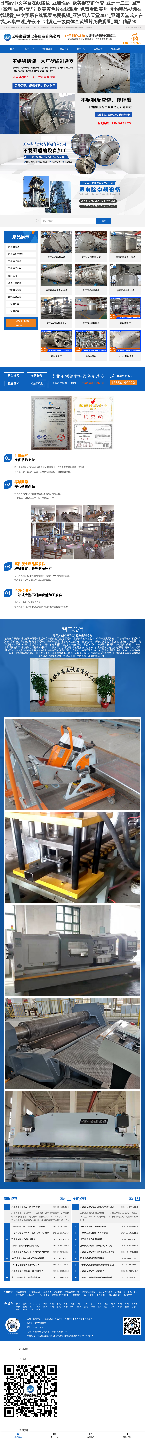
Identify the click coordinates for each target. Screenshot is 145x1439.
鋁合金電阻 (101, 1295)
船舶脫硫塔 (125, 323)
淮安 (18, 1307)
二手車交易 (89, 1295)
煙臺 (93, 1307)
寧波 (38, 1307)
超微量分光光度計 (60, 1295)
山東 (66, 1304)
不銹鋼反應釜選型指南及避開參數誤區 (97, 1265)
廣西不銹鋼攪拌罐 (90, 290)
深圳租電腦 (44, 1295)
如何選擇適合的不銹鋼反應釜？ (94, 1227)
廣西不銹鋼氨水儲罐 (125, 257)
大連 (100, 1304)
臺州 (79, 1307)
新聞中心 (81, 49)
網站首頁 (18, 1435)
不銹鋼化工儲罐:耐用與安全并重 (25, 1207)
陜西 (79, 1304)
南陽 (134, 1307)
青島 (86, 1307)
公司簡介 (29, 49)
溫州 (45, 1307)
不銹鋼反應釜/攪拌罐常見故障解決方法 (97, 1252)
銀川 (38, 1310)
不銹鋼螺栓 (76, 1295)
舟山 (72, 1307)
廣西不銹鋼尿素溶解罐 (56, 290)
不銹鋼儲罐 (46, 49)
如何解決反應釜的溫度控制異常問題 (96, 1246)
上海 (72, 1304)
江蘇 (52, 1304)
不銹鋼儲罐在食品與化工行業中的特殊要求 (30, 1252)
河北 (32, 1304)
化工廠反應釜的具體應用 (91, 1239)
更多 (62, 1198)
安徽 (18, 1304)
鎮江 (32, 1307)
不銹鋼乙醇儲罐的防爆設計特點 (25, 1246)
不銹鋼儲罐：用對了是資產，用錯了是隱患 (30, 1233)
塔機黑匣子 (32, 1295)
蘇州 (127, 1304)
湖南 (45, 1304)
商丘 (18, 1310)
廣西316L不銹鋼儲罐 (91, 257)
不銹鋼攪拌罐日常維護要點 (92, 1258)
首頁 (12, 49)
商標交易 (128, 1295)
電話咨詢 (127, 1435)
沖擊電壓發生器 (72, 1292)
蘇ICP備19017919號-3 (83, 1336)
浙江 (93, 1304)
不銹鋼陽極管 (35, 1292)
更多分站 (129, 27)
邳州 (113, 1304)
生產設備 (98, 49)
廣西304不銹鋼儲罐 (56, 257)
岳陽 (32, 1310)
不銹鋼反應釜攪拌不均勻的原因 (94, 1233)
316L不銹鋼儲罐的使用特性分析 (25, 1265)
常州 (120, 1304)
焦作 (120, 1307)
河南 (38, 1304)
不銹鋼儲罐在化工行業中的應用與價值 (28, 1227)
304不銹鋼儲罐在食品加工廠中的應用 (27, 1258)
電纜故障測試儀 (89, 1292)
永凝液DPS (120, 1292)
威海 (100, 1307)
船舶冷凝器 (91, 356)
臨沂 (106, 1307)
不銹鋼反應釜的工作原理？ (92, 1271)
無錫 (106, 1304)
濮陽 (127, 1307)
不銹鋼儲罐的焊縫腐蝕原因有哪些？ (27, 1271)
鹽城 (25, 1307)
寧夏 (59, 1304)
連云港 (134, 1304)
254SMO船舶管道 (125, 356)
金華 (66, 1307)
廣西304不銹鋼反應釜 (56, 323)
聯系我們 (137, 27)
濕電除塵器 (21, 1292)
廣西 (25, 1304)
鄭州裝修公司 (115, 1295)
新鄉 (113, 1307)
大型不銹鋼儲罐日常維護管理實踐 (26, 1277)
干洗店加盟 (132, 1292)
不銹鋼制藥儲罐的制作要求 (23, 1239)
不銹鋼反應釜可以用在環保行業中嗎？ (97, 1277)
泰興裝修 (47, 1292)
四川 (86, 1304)
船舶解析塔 (56, 356)
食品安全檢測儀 (105, 1292)
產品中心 (64, 49)
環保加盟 (58, 1292)
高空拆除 (20, 1295)
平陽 (52, 1307)
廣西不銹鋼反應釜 (90, 323)
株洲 (25, 1310)
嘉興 (59, 1307)
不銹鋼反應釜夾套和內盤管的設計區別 (97, 1207)
